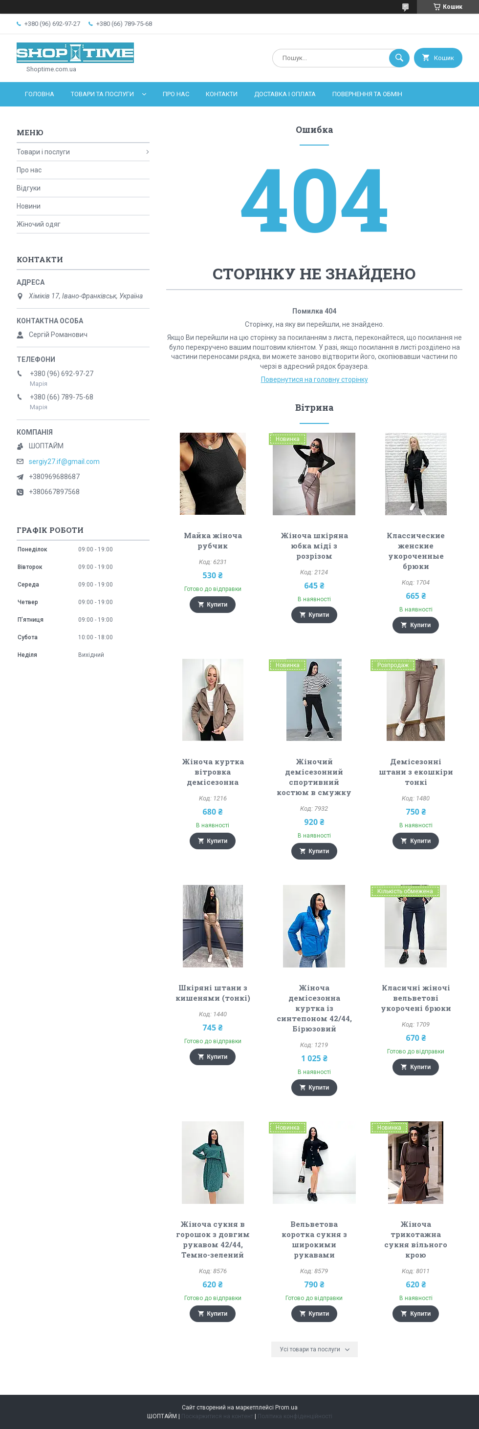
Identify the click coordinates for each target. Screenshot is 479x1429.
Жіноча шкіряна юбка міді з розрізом (314, 545)
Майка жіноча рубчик (213, 540)
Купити (217, 604)
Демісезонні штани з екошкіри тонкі (416, 772)
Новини (29, 206)
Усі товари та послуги (310, 1349)
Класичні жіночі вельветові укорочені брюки (416, 998)
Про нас (176, 94)
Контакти (222, 94)
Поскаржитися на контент (217, 1416)
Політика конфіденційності (295, 1416)
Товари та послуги (102, 94)
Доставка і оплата (285, 94)
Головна (39, 94)
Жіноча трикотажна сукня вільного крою (415, 1239)
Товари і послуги (43, 152)
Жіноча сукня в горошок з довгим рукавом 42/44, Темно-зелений (213, 1239)
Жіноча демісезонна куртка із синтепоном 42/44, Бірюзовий (314, 1008)
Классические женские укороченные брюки (416, 550)
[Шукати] (399, 58)
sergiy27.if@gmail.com (64, 461)
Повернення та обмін (367, 94)
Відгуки (29, 188)
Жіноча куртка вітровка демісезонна (213, 772)
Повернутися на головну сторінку (314, 379)
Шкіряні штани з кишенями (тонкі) (212, 993)
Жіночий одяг (39, 224)
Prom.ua (286, 1407)
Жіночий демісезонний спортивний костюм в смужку (314, 777)
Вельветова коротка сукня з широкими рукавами (314, 1239)
